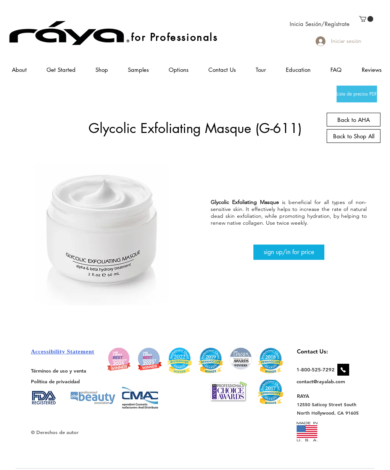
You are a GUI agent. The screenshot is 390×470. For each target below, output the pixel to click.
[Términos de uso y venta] (58, 370)
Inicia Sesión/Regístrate (320, 24)
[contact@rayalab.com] (322, 381)
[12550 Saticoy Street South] (327, 404)
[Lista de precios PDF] (357, 94)
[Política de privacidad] (55, 381)
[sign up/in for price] (288, 252)
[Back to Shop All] (353, 136)
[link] (366, 19)
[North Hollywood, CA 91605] (328, 413)
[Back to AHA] (353, 119)
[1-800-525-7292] (316, 369)
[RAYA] (307, 395)
